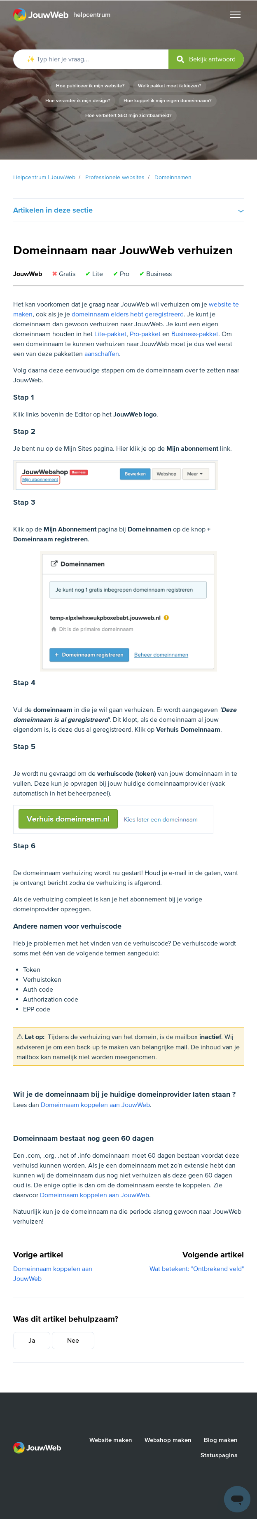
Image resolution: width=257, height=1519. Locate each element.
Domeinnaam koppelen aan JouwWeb (95, 1105)
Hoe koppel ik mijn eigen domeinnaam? (168, 101)
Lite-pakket (110, 334)
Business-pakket (194, 334)
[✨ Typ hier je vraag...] (128, 59)
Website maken (110, 1440)
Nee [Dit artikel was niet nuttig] (73, 1340)
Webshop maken (168, 1440)
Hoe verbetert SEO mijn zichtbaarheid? (128, 115)
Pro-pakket (145, 334)
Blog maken (221, 1440)
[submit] (206, 59)
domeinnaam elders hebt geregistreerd (128, 314)
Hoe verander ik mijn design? (77, 101)
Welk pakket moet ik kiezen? (169, 86)
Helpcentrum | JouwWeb (44, 177)
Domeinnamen (173, 177)
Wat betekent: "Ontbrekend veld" (197, 1269)
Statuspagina (219, 1455)
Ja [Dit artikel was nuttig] (31, 1340)
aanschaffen (101, 354)
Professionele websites (115, 177)
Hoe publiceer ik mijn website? (90, 86)
